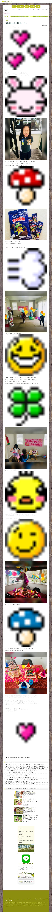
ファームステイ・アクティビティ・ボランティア (14, 9)
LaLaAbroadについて (16, 898)
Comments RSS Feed (13, 757)
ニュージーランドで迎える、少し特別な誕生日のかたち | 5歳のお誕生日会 (20, 774)
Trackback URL (29, 757)
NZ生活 (5, 10)
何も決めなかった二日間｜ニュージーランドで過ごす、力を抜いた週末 (20, 783)
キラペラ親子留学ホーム (9, 898)
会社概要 (10, 900)
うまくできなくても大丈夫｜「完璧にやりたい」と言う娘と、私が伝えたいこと (22, 777)
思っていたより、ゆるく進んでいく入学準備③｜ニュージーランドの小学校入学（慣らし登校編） (25, 764)
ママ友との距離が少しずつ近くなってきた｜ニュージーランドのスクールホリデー (22, 770)
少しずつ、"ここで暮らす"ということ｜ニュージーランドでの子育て (19, 772)
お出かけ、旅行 (44, 9)
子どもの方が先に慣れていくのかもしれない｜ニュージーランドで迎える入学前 (22, 779)
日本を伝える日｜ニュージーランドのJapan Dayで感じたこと (18, 781)
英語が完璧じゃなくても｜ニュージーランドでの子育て (17, 775)
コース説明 (27, 898)
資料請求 (46, 898)
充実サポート (32, 898)
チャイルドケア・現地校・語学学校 (32, 9)
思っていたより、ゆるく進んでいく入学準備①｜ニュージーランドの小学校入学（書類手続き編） (25, 768)
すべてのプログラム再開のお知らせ (26, 836)
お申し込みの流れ (41, 898)
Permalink (6, 757)
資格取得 (36, 898)
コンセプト (23, 898)
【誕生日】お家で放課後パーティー (16, 23)
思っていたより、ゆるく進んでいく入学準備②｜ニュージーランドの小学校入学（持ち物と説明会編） (26, 766)
